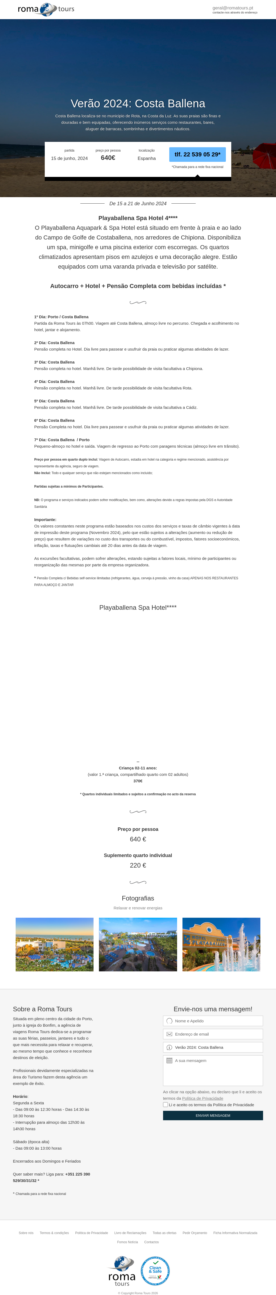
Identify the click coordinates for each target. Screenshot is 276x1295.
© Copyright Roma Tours (138, 1293)
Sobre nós (26, 1233)
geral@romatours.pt (233, 8)
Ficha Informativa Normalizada (235, 1233)
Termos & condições (54, 1233)
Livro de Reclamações (130, 1233)
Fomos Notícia (127, 1242)
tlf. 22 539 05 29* (197, 154)
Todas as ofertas (164, 1233)
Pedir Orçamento (195, 1233)
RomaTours (46, 9)
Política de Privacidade (202, 1098)
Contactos (151, 1242)
